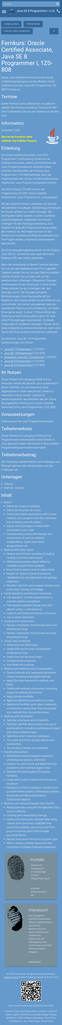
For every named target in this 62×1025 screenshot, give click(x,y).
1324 (56, 977)
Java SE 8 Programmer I (18, 361)
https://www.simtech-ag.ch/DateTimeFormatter (31, 1005)
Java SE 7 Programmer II (18, 353)
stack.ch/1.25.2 (11, 977)
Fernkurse (33, 24)
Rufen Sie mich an (38, 893)
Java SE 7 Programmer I (18, 349)
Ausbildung (11, 24)
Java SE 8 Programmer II (18, 365)
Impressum (35, 962)
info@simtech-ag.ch (40, 878)
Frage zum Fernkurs (17, 31)
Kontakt (35, 888)
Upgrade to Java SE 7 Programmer (24, 357)
